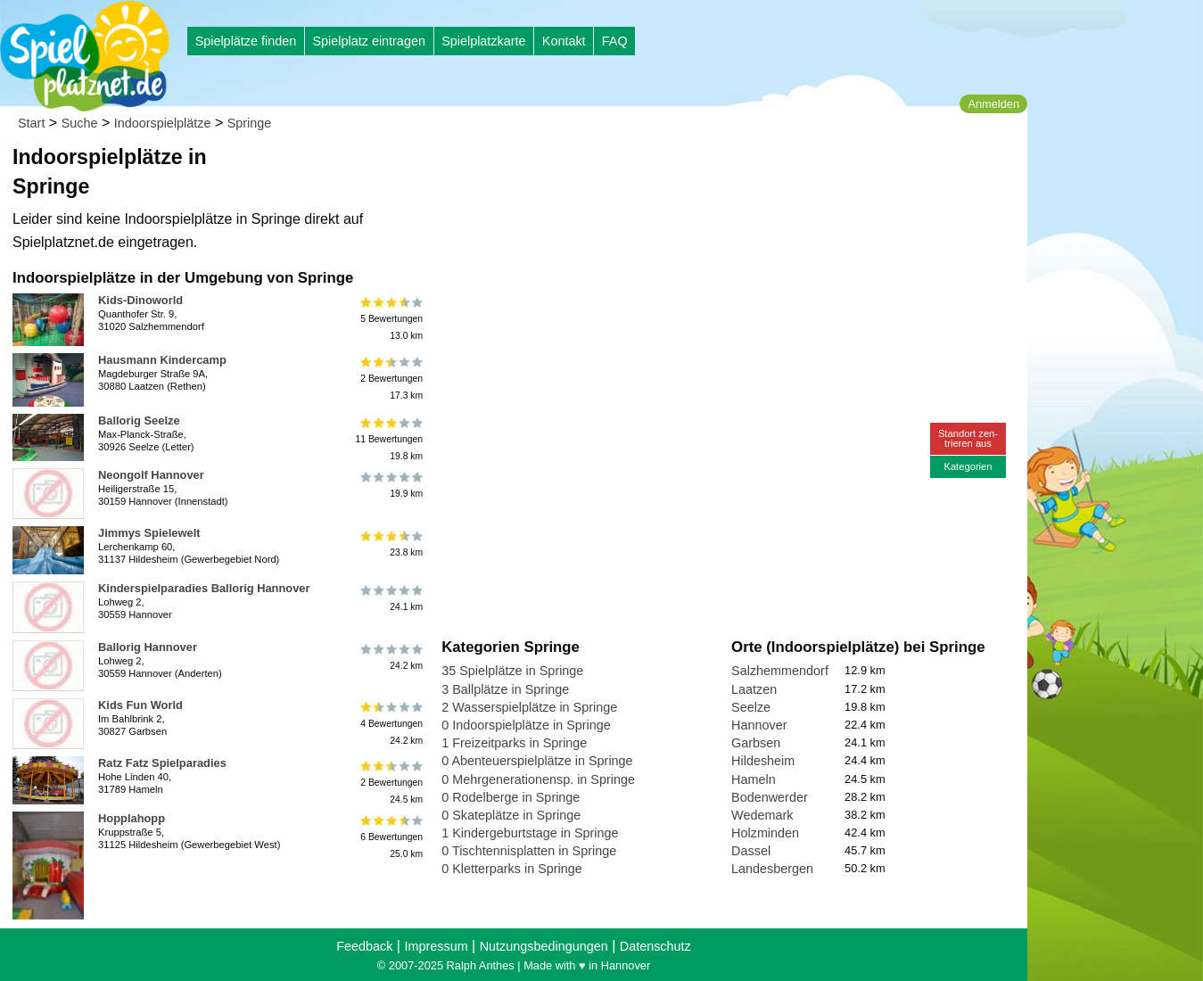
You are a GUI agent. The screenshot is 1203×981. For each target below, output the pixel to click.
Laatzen (754, 689)
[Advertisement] (644, 169)
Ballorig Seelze (139, 420)
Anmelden (993, 104)
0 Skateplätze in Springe (511, 815)
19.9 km (390, 485)
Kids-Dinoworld (140, 300)
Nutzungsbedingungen (544, 946)
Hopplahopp (131, 818)
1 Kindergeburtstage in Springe (529, 833)
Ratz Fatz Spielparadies (162, 763)
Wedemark (762, 815)
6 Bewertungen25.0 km (390, 837)
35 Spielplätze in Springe (512, 671)
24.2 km (390, 657)
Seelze (750, 707)
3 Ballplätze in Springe (505, 689)
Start (31, 123)
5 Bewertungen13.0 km (390, 319)
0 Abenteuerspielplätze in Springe (536, 761)
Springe (249, 123)
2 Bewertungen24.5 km (390, 782)
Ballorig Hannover (147, 647)
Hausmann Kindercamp (162, 360)
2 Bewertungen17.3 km (390, 378)
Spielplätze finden (246, 41)
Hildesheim (763, 761)
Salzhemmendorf (779, 671)
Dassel (750, 851)
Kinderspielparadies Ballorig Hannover (204, 588)
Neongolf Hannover (151, 475)
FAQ (615, 41)
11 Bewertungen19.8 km (389, 439)
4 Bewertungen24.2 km (390, 724)
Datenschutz (655, 946)
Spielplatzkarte (483, 41)
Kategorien (967, 466)
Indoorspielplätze (162, 123)
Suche (80, 123)
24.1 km (390, 598)
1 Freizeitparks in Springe (514, 743)
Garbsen (755, 743)
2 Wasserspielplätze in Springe (529, 707)
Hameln (753, 779)
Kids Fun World (140, 705)
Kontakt (564, 41)
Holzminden (765, 833)
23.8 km (390, 543)
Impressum (435, 946)
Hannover (759, 725)
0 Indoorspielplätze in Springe (526, 725)
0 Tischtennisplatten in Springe (528, 851)
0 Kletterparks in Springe (511, 868)
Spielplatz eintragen (368, 41)
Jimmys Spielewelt (149, 533)
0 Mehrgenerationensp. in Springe (538, 779)
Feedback (364, 946)
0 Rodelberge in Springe (510, 797)
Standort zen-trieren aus (968, 438)
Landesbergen (772, 868)
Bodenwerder (769, 797)
